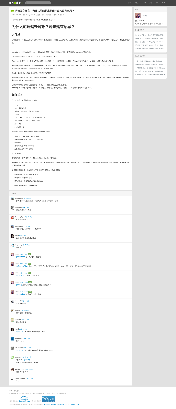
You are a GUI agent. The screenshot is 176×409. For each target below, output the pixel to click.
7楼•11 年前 (23, 254)
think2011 (19, 226)
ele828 (17, 310)
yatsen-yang (19, 369)
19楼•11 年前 (29, 369)
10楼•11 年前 (24, 282)
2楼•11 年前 (25, 207)
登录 (163, 3)
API (145, 3)
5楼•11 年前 (22, 235)
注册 (157, 3)
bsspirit (18, 301)
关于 (150, 3)
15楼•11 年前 (23, 329)
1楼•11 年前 (27, 198)
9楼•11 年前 (23, 273)
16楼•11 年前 (26, 338)
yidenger (18, 338)
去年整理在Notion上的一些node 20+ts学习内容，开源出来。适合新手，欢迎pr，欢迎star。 (150, 48)
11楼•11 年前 (24, 291)
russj (17, 235)
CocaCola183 (20, 378)
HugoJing (18, 245)
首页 (129, 3)
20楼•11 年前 (29, 378)
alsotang (18, 207)
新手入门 (137, 3)
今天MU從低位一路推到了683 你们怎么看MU (150, 68)
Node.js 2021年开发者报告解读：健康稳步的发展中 (150, 38)
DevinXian (19, 348)
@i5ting (19, 332)
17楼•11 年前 (27, 348)
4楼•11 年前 (26, 226)
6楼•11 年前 (26, 245)
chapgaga (18, 357)
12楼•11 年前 (25, 301)
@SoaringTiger (22, 266)
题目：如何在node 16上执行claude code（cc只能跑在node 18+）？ (150, 42)
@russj (19, 285)
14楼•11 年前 (25, 319)
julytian (18, 319)
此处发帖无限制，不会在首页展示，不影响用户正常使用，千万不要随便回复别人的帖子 (150, 35)
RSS (10, 391)
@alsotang (20, 257)
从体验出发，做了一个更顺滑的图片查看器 (150, 75)
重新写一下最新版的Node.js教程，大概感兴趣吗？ (150, 45)
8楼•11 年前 (23, 263)
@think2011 (21, 276)
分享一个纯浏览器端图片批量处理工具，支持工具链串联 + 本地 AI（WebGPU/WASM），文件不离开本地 (150, 61)
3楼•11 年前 (29, 217)
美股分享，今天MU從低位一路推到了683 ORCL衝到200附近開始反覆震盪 (150, 71)
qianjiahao (19, 198)
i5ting (144, 15)
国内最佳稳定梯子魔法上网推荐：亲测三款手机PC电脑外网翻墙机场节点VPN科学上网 (150, 64)
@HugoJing (20, 294)
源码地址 (17, 391)
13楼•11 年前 (25, 310)
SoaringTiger (20, 217)
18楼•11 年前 (27, 357)
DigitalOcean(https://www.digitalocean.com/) (61, 404)
